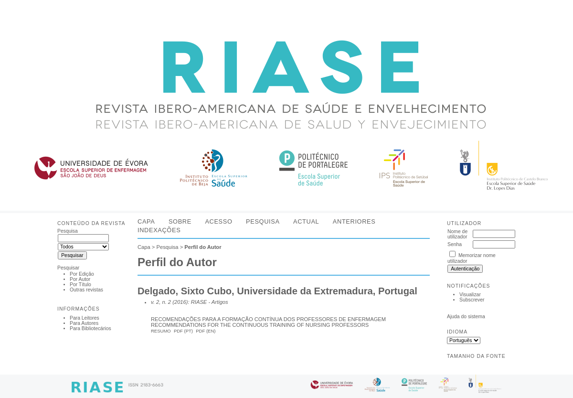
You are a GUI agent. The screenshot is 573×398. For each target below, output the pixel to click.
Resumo (161, 330)
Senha (454, 244)
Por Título (80, 284)
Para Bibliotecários (90, 328)
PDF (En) (205, 330)
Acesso (218, 221)
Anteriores (354, 221)
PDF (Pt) (183, 330)
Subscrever (472, 299)
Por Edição (82, 274)
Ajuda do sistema (466, 316)
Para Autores (84, 323)
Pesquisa (263, 221)
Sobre (180, 221)
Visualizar (470, 294)
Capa (146, 221)
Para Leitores (84, 318)
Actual (306, 221)
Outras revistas (86, 289)
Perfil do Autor (202, 247)
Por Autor (80, 279)
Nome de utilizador (457, 234)
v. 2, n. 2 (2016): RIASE (179, 302)
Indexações (159, 230)
